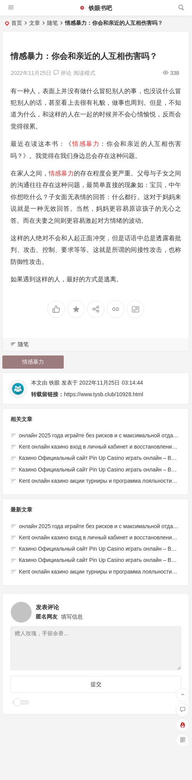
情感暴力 (85, 143)
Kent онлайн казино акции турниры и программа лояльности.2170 (102, 481)
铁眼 (54, 383)
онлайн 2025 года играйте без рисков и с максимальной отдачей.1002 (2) (98, 526)
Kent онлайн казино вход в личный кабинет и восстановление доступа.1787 (98, 537)
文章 (34, 23)
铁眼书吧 (95, 8)
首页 (16, 23)
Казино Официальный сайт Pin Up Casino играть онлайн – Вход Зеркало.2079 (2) (98, 560)
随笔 (52, 23)
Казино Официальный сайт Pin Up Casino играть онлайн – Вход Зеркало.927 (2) (98, 549)
